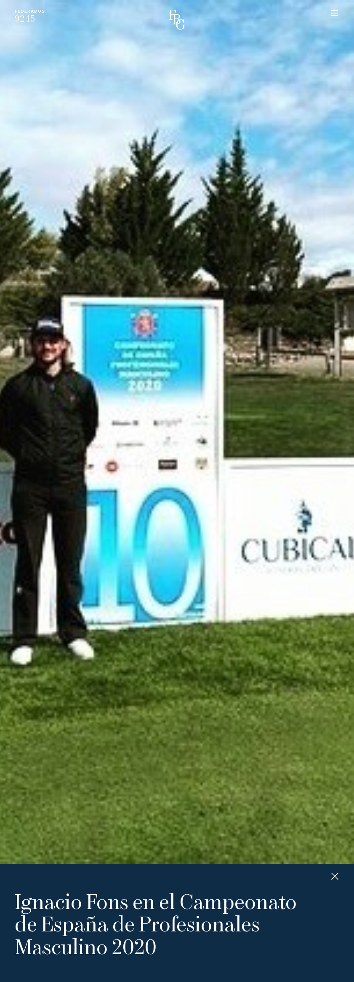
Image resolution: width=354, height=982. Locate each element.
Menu (334, 13)
